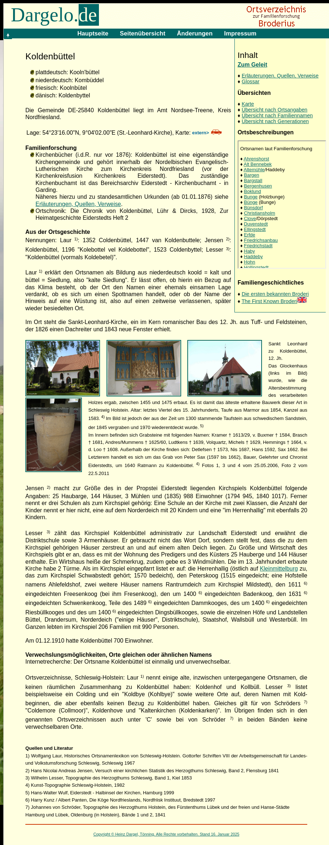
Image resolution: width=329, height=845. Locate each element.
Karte (248, 104)
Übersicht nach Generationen (275, 121)
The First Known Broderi (274, 301)
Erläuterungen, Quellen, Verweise (280, 76)
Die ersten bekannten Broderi (275, 294)
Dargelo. (55, 15)
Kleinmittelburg (279, 569)
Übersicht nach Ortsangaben (274, 110)
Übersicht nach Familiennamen (277, 115)
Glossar (250, 81)
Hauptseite (92, 33)
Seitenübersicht (142, 33)
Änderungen (194, 33)
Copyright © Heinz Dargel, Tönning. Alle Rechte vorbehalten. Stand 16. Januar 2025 (166, 834)
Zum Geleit (252, 65)
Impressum (240, 33)
